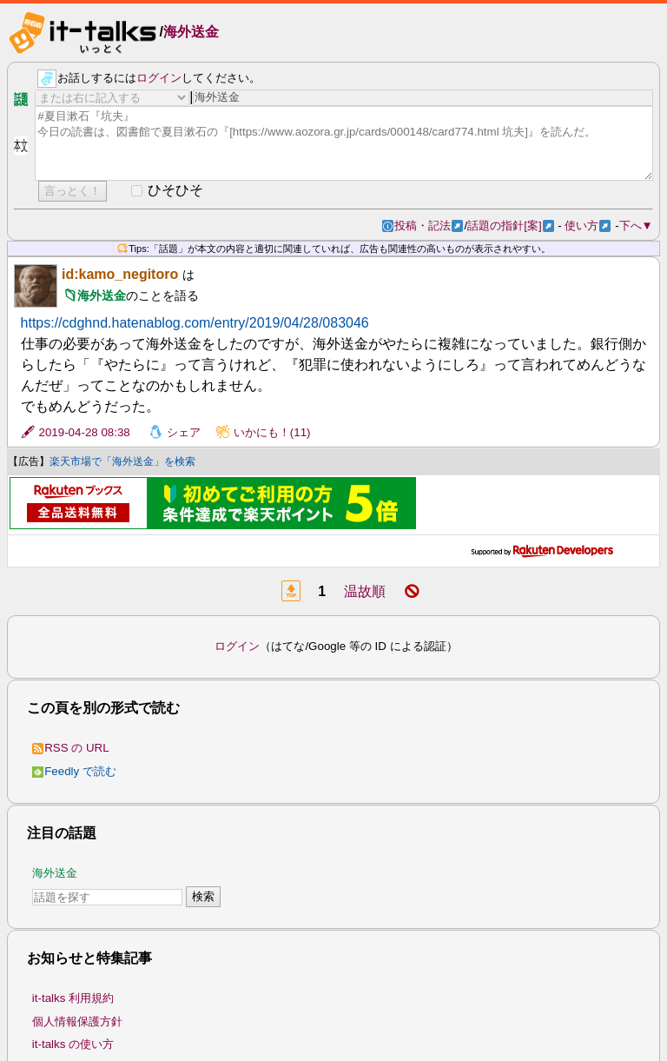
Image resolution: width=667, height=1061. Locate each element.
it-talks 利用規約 (73, 998)
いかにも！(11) (272, 432)
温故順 (365, 591)
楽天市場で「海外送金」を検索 (122, 461)
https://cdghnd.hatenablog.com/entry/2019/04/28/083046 (195, 322)
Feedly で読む (74, 771)
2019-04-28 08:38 (84, 432)
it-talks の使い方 (73, 1044)
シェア (184, 432)
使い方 (588, 225)
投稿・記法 (428, 225)
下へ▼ (636, 225)
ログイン (159, 77)
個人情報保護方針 (77, 1021)
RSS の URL (70, 747)
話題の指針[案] (510, 225)
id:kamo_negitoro (120, 274)
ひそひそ (175, 189)
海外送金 (191, 31)
